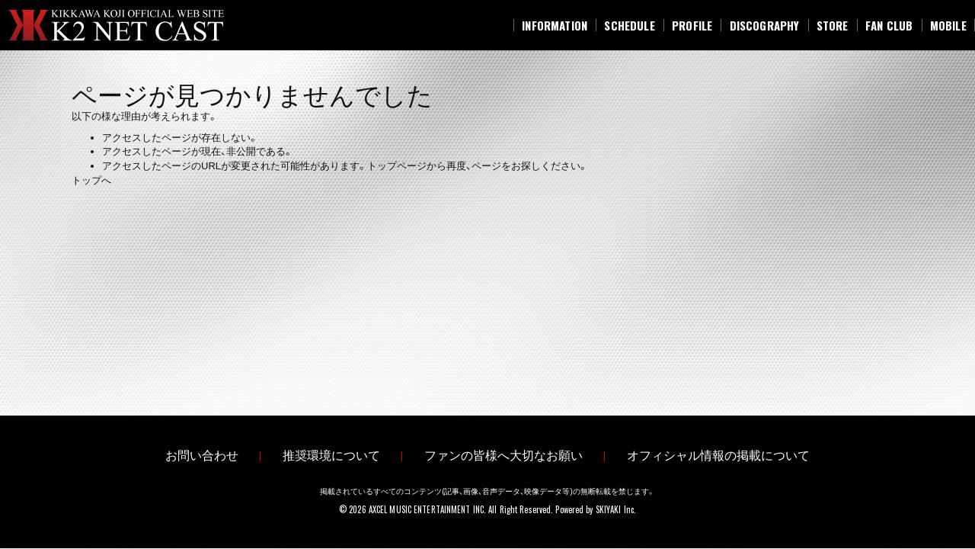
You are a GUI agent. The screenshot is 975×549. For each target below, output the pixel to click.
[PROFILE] (692, 25)
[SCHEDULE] (629, 25)
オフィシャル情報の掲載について (718, 456)
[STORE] (832, 25)
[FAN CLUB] (889, 25)
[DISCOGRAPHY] (764, 25)
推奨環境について (331, 456)
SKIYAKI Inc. (616, 510)
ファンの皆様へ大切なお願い (503, 456)
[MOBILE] (948, 25)
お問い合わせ (201, 456)
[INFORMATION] (554, 25)
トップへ (91, 180)
